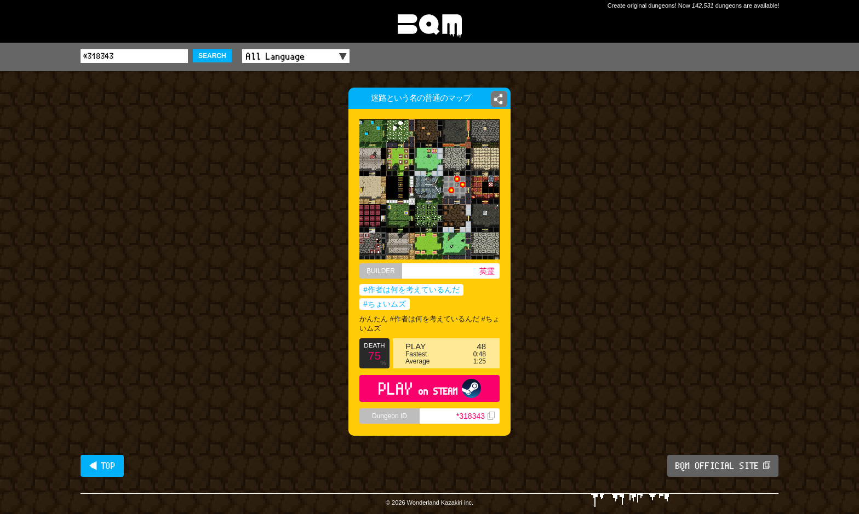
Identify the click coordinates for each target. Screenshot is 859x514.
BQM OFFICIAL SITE (722, 465)
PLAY (430, 388)
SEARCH (212, 56)
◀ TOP (102, 465)
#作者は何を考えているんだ (411, 289)
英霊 (487, 271)
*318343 (475, 416)
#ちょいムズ (384, 303)
